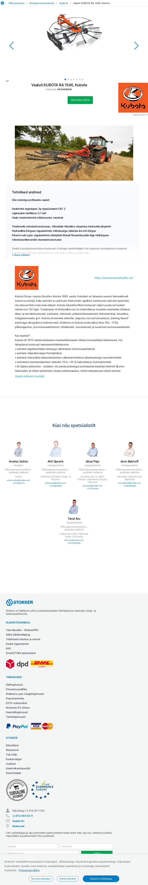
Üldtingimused (14, 684)
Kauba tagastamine (17, 643)
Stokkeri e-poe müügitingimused (25, 693)
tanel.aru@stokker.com (74, 540)
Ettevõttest (12, 745)
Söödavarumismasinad (41, 3)
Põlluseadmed (16, 3)
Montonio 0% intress (18, 707)
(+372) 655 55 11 (22, 815)
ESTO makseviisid (16, 703)
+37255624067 (55, 486)
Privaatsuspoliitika (28, 870)
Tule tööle (11, 754)
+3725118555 (92, 488)
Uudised (11, 763)
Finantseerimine (15, 698)
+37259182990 (129, 486)
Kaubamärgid (14, 759)
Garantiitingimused (17, 712)
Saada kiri (18, 820)
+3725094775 (19, 483)
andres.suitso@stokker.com (18, 480)
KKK (8, 648)
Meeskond (12, 749)
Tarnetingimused (15, 716)
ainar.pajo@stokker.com (93, 486)
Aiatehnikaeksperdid (18, 768)
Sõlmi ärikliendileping (18, 634)
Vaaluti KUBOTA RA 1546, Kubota (91, 3)
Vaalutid (63, 3)
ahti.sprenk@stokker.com (55, 483)
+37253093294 (74, 543)
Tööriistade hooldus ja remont (23, 639)
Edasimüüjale (13, 772)
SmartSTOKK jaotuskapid (21, 653)
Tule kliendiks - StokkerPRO (22, 630)
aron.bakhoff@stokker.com (129, 483)
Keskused (18, 826)
